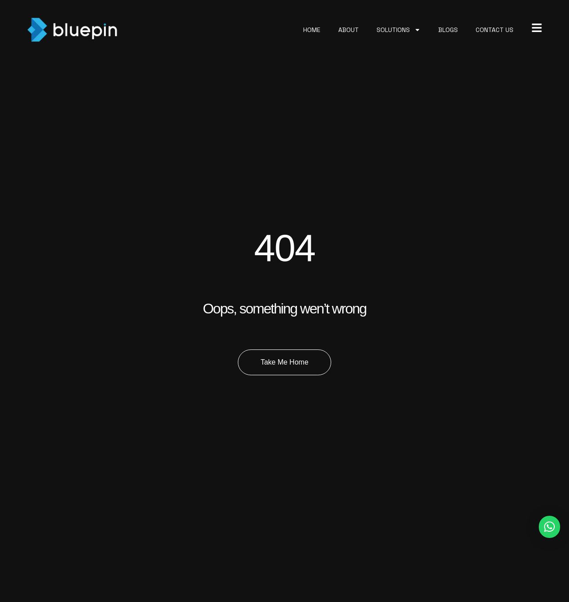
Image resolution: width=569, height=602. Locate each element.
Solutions (399, 29)
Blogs (448, 30)
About (348, 30)
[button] (549, 527)
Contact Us (494, 30)
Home (312, 30)
